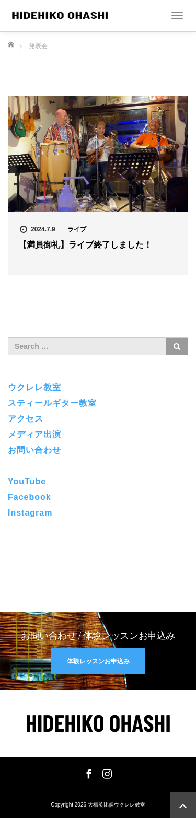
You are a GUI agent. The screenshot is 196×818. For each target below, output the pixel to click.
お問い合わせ (34, 450)
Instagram (30, 512)
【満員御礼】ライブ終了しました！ (85, 244)
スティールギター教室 (52, 403)
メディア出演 (34, 434)
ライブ (76, 229)
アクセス (25, 418)
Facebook (29, 497)
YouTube (27, 481)
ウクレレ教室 (34, 387)
